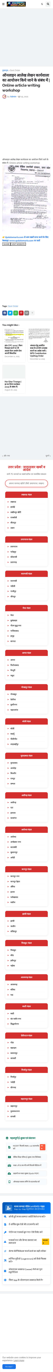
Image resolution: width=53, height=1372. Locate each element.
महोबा (12, 965)
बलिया (12, 989)
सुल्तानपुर (13, 852)
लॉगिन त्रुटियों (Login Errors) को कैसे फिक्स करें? (25, 1260)
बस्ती (12, 1013)
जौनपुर (13, 596)
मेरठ (12, 615)
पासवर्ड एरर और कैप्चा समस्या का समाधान (26, 1242)
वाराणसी (13, 581)
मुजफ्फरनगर (15, 1111)
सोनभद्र (13, 1087)
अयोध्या (13, 837)
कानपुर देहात (15, 881)
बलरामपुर (13, 1053)
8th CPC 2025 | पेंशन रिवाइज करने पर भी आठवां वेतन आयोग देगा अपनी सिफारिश (13, 349)
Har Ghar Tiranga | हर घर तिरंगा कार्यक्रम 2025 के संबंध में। (13, 384)
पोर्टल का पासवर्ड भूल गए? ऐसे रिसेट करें (23, 1232)
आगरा (12, 660)
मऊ (11, 995)
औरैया (12, 886)
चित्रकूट (13, 950)
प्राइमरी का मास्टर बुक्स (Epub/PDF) (23, 1173)
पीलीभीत (13, 739)
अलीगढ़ (13, 802)
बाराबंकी (13, 847)
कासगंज (13, 818)
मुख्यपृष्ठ (5, 70)
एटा (11, 807)
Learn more (19, 1360)
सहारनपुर (13, 1106)
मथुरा (12, 675)
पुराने (47, 456)
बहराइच (13, 1048)
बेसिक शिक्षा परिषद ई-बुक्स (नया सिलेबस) (24, 1157)
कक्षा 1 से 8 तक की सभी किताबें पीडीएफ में (24, 1165)
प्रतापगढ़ (13, 562)
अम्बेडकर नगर (15, 842)
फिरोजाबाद (14, 665)
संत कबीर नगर (15, 1019)
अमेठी (12, 857)
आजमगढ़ (13, 984)
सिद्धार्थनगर (14, 1024)
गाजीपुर (13, 591)
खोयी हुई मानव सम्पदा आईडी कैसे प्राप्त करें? (25, 1216)
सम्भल (12, 783)
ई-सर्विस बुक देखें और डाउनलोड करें (21, 1224)
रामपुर (12, 778)
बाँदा (12, 955)
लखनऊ (13, 502)
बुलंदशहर (13, 620)
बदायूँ (12, 734)
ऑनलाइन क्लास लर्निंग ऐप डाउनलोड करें (24, 1181)
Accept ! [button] (9, 1366)
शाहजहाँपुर (14, 744)
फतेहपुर (13, 552)
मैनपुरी (12, 670)
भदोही (12, 1082)
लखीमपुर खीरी (15, 512)
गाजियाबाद (14, 631)
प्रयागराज (13, 546)
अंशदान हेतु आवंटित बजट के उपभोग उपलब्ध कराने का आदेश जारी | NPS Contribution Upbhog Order (38, 350)
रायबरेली (13, 517)
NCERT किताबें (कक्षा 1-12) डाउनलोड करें (26, 1147)
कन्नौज (12, 902)
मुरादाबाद (13, 763)
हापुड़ (12, 636)
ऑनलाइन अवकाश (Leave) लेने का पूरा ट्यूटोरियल (23, 1271)
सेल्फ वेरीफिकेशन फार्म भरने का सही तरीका (25, 1251)
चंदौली (12, 586)
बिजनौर (13, 773)
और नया (7, 456)
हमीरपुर (13, 960)
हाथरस (12, 813)
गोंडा (12, 1042)
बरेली (12, 728)
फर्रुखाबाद (14, 897)
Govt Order (15, 70)
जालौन (12, 926)
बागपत (13, 641)
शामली (12, 1116)
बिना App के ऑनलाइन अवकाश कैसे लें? (23, 1280)
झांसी (12, 921)
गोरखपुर (13, 694)
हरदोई (12, 507)
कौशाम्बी (13, 557)
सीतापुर (13, 522)
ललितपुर (13, 931)
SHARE (6, 244)
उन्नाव (12, 528)
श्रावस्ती (13, 1058)
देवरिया (13, 699)
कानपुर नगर (14, 876)
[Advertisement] (26, 37)
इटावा (12, 892)
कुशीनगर (13, 704)
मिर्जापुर (13, 1077)
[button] (3, 4)
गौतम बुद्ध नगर (15, 625)
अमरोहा (13, 768)
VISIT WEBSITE (18, 244)
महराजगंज (14, 710)
